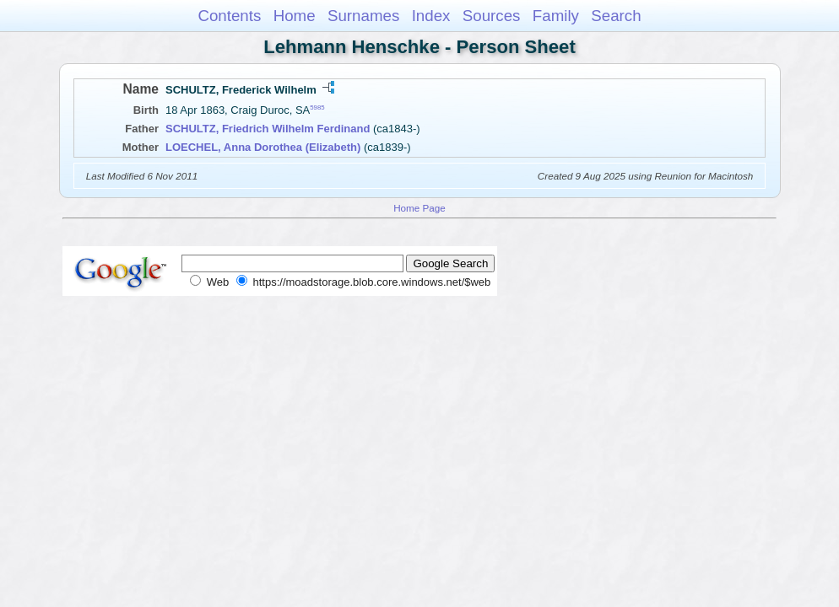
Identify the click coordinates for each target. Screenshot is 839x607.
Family (556, 15)
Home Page (419, 207)
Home (294, 15)
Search (616, 15)
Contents (229, 15)
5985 (317, 107)
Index (431, 15)
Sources (492, 15)
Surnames (363, 15)
